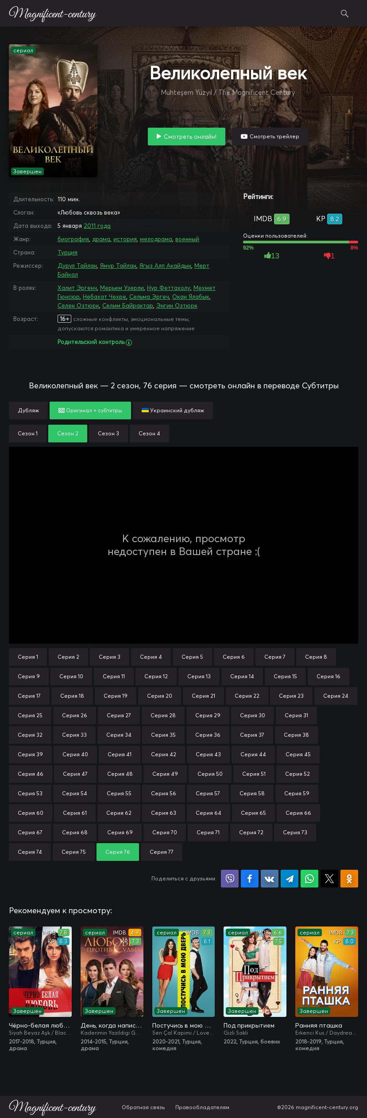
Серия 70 (164, 832)
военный (187, 238)
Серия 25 (30, 715)
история (125, 238)
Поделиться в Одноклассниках (349, 878)
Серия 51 (254, 773)
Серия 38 (296, 734)
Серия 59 (296, 793)
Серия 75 (74, 851)
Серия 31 (296, 715)
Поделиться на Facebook (250, 878)
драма (101, 238)
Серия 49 (165, 773)
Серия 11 (114, 676)
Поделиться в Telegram (289, 878)
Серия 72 (251, 832)
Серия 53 (30, 793)
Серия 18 (72, 695)
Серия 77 (162, 851)
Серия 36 (207, 734)
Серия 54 (74, 793)
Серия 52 (297, 773)
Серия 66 (298, 812)
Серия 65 (253, 812)
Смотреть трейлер (274, 136)
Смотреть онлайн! (190, 136)
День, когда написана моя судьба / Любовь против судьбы (112, 1025)
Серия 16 (328, 676)
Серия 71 (208, 832)
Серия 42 (163, 754)
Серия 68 (75, 832)
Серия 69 (120, 832)
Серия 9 (29, 676)
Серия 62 (118, 812)
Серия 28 (163, 715)
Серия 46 (30, 773)
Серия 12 (156, 676)
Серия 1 (28, 656)
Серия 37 (252, 734)
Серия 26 (74, 715)
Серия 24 (335, 695)
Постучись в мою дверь (183, 1025)
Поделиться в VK (269, 878)
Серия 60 (30, 812)
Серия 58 (252, 793)
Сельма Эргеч (149, 296)
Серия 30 (252, 715)
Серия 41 (119, 754)
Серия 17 (29, 695)
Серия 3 (109, 656)
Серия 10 (71, 676)
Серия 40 (75, 754)
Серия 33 (74, 734)
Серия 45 (298, 754)
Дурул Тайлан (77, 265)
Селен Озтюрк (78, 305)
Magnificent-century (52, 13)
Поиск (345, 13)
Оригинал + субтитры (90, 410)
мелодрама (156, 238)
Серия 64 (208, 812)
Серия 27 (119, 715)
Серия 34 (118, 734)
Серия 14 (242, 676)
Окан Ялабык (190, 296)
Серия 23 (291, 695)
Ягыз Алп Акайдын (165, 265)
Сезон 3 (108, 433)
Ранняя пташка (318, 1025)
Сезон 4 (149, 433)
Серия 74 (30, 851)
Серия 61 (75, 812)
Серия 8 (316, 656)
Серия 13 (199, 676)
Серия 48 (120, 773)
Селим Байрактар (127, 305)
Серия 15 (285, 676)
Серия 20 (159, 695)
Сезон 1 (28, 433)
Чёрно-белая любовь (40, 1025)
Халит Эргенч (77, 287)
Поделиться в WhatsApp (309, 878)
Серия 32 (30, 734)
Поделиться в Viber (230, 878)
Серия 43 (208, 754)
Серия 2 (68, 656)
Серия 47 (75, 773)
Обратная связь (143, 1107)
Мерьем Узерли (122, 287)
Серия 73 (295, 832)
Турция (67, 252)
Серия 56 (163, 793)
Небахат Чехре (104, 296)
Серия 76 (117, 851)
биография (73, 238)
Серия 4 (151, 656)
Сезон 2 (67, 433)
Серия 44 (253, 754)
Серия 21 (203, 695)
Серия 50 (210, 773)
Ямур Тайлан (118, 265)
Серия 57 (208, 793)
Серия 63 (163, 812)
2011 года (97, 225)
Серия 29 (207, 715)
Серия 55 (119, 793)
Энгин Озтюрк (176, 305)
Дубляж (28, 410)
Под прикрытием (249, 1025)
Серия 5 (192, 656)
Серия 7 (275, 656)
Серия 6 (234, 656)
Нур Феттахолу (168, 287)
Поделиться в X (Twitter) (329, 878)
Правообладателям (202, 1107)
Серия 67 (30, 832)
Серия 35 (163, 734)
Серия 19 (115, 695)
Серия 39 (30, 754)
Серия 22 (247, 695)
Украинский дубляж (173, 410)
